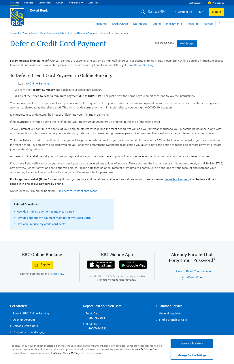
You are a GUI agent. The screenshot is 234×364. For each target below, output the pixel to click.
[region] (117, 349)
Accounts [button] (101, 23)
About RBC (93, 2)
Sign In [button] (216, 12)
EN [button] (199, 12)
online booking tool (177, 179)
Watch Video (192, 277)
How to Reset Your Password (194, 271)
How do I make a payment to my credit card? (45, 211)
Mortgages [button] (140, 23)
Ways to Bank (29, 33)
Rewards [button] (193, 23)
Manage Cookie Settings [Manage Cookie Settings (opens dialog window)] (192, 355)
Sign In (42, 265)
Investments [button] (174, 23)
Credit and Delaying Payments (82, 33)
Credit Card (93, 324)
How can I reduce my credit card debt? (41, 224)
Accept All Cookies (192, 343)
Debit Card (92, 313)
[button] (155, 12)
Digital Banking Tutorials (52, 33)
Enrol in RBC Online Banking (31, 313)
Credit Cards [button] (120, 23)
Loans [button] (157, 23)
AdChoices (194, 3)
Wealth (59, 2)
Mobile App (187, 43)
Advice (208, 23)
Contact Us (185, 12)
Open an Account (24, 319)
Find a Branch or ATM (173, 319)
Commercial (45, 2)
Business (28, 2)
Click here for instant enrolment (77, 191)
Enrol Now (57, 273)
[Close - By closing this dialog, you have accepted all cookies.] (220, 349)
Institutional (74, 2)
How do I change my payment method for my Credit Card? (54, 217)
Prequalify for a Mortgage (29, 332)
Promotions (218, 3)
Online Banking (144, 65)
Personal (14, 2)
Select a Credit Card (25, 326)
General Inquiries (170, 313)
